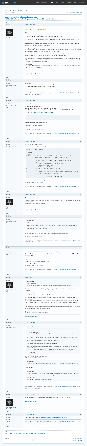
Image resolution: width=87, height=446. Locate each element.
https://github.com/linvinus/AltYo (65, 92)
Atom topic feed (78, 438)
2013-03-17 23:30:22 (30, 24)
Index (6, 10)
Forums (51, 2)
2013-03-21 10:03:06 (30, 322)
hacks (29, 73)
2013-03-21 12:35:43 (30, 394)
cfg (33, 73)
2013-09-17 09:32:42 (30, 414)
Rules (10, 10)
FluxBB (80, 440)
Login (25, 10)
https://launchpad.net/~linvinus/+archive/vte (57, 180)
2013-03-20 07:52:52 (30, 100)
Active (73, 12)
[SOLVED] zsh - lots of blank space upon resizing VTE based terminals (31, 19)
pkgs (26, 73)
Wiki (57, 2)
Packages (44, 2)
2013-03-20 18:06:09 (30, 141)
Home (37, 2)
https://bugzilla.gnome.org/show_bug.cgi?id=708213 (55, 417)
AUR (75, 2)
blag (36, 73)
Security (69, 2)
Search (15, 10)
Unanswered (79, 12)
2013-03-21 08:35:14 (30, 248)
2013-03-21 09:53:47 (30, 277)
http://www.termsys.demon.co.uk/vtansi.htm (42, 112)
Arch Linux (9, 2)
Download (82, 2)
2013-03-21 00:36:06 (30, 194)
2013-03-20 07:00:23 (30, 80)
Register (20, 10)
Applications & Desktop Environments (24, 17)
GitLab (62, 2)
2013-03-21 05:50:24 (30, 216)
